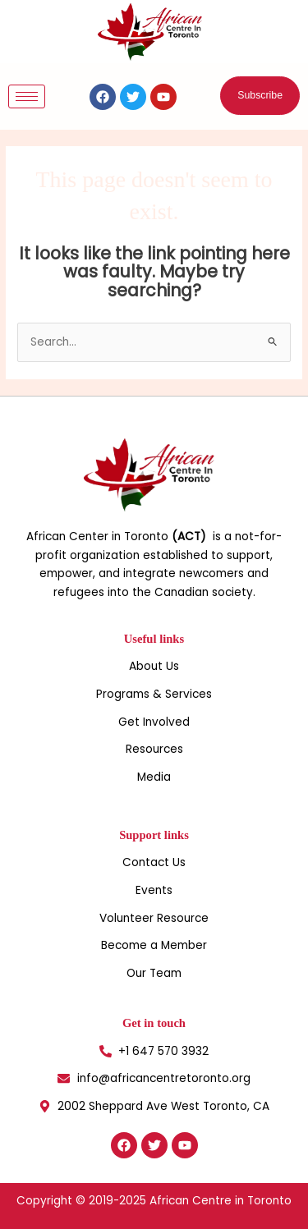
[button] (260, 95)
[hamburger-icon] (26, 96)
